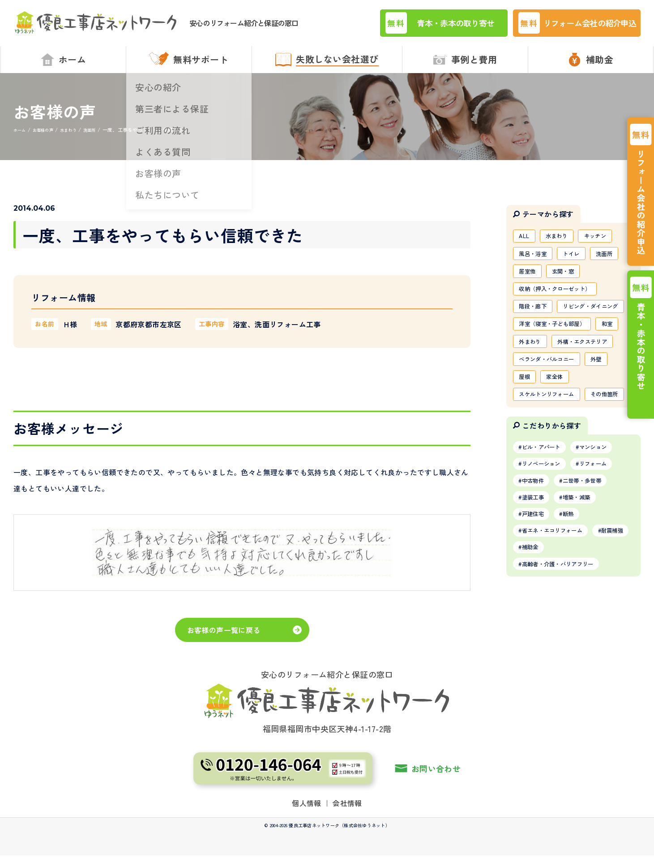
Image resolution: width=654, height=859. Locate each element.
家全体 (560, 433)
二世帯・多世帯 (592, 563)
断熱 (576, 599)
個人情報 (306, 829)
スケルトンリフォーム (552, 452)
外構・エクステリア (548, 394)
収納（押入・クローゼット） (561, 298)
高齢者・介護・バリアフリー (565, 655)
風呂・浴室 (536, 260)
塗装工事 (536, 581)
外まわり (563, 375)
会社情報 (347, 829)
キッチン (605, 240)
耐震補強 (536, 636)
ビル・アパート (545, 526)
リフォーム (606, 544)
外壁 (608, 413)
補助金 (580, 636)
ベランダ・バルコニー (552, 413)
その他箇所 (536, 471)
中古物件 (536, 563)
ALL (525, 240)
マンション (606, 526)
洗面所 (616, 260)
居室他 (529, 279)
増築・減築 (586, 581)
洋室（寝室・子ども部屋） (558, 356)
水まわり (562, 240)
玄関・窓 (569, 279)
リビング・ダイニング (552, 337)
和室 (526, 375)
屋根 (526, 433)
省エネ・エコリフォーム (558, 618)
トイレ (579, 260)
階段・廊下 (536, 317)
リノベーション (545, 544)
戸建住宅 (536, 599)
